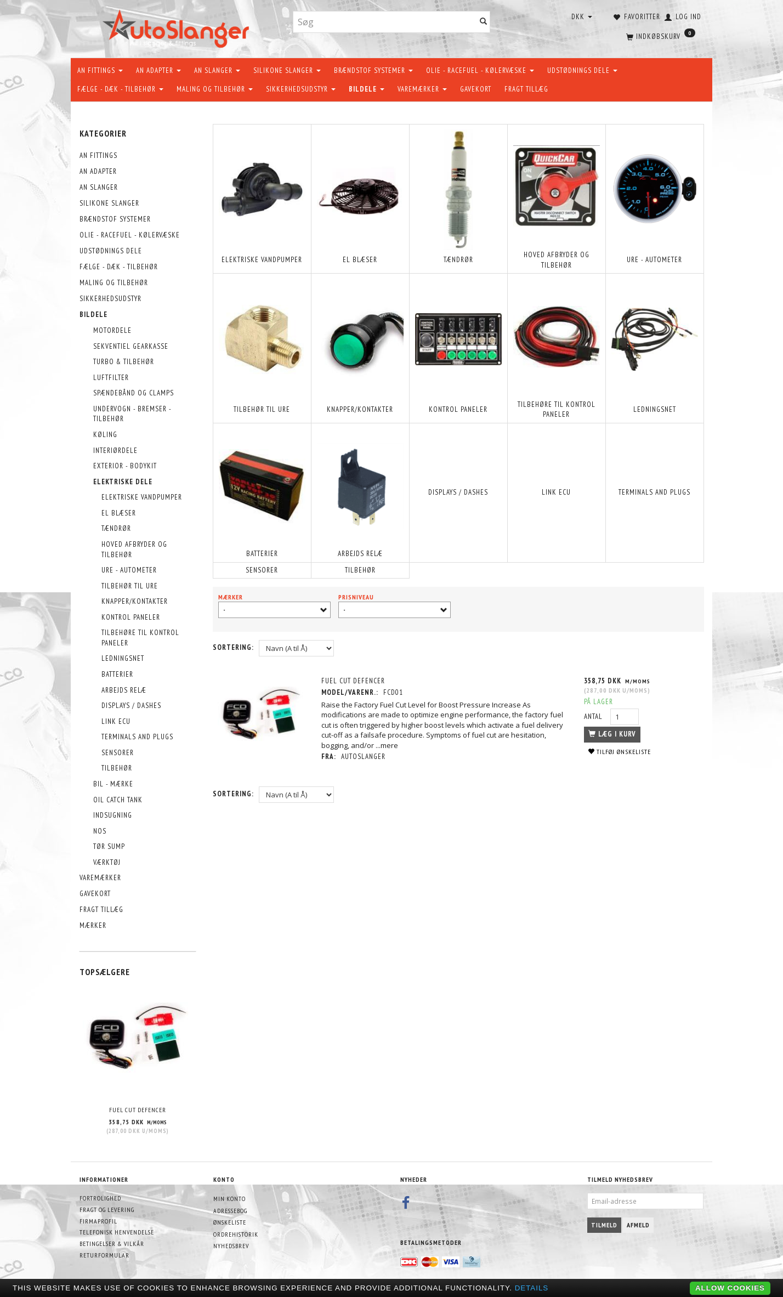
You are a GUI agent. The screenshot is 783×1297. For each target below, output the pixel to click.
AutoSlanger (364, 756)
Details (532, 1288)
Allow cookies (730, 1288)
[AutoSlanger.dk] (178, 26)
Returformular (104, 1255)
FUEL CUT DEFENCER (137, 1110)
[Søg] (483, 22)
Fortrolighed (100, 1198)
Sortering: (233, 647)
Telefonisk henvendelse (117, 1232)
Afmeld (638, 1225)
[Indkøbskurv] (659, 36)
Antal (594, 716)
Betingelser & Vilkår (112, 1243)
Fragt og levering (107, 1209)
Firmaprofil (98, 1221)
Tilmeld (604, 1225)
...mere (387, 745)
